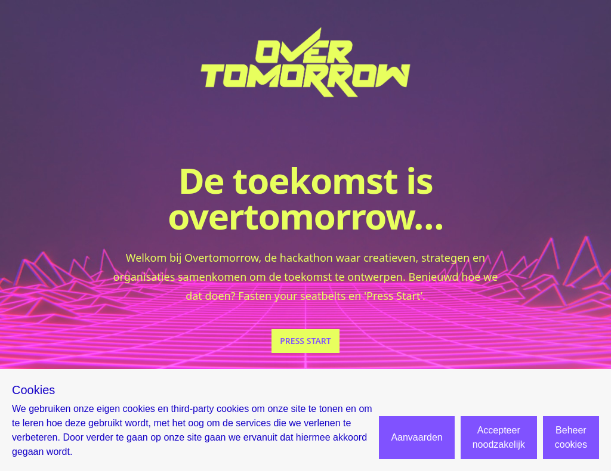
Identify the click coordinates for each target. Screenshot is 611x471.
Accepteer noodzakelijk (499, 437)
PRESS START (305, 340)
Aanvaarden (416, 437)
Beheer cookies (571, 437)
